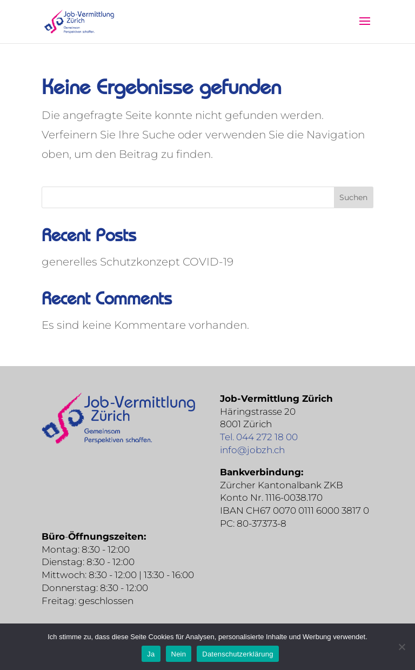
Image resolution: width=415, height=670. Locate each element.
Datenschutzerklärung (237, 654)
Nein (178, 654)
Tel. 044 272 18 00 (259, 437)
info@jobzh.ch (252, 450)
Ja (151, 654)
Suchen (353, 197)
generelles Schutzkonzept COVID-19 (137, 261)
